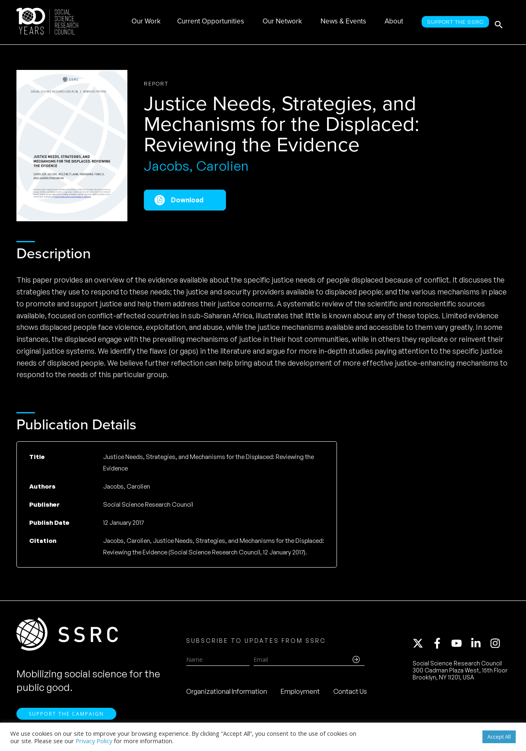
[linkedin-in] (480, 645)
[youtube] (460, 645)
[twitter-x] (422, 645)
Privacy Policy (94, 741)
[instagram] (497, 645)
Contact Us (350, 694)
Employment (300, 694)
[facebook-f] (441, 645)
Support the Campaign (66, 718)
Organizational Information (226, 694)
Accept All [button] (499, 736)
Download (187, 200)
